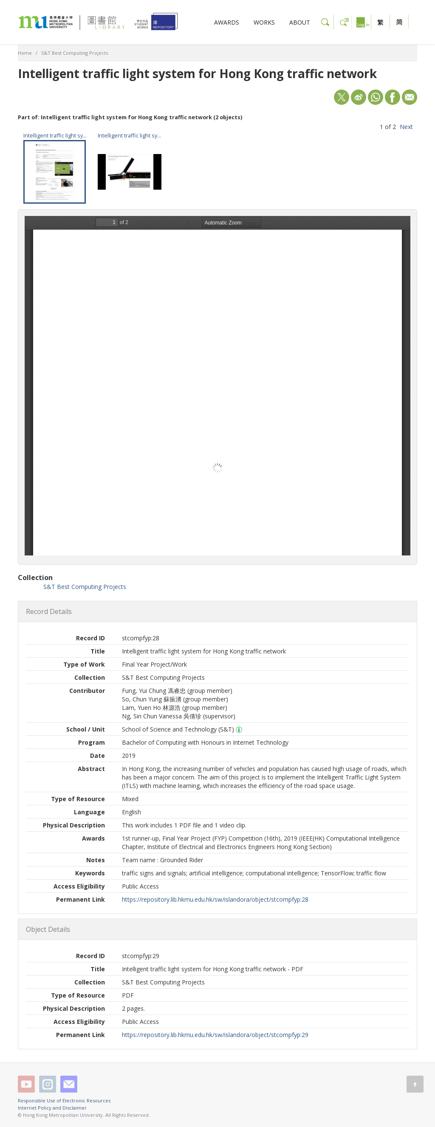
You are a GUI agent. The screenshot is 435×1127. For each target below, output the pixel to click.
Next (406, 127)
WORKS (264, 22)
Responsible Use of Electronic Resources (64, 1100)
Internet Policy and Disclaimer (52, 1108)
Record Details (49, 611)
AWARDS (226, 22)
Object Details (48, 929)
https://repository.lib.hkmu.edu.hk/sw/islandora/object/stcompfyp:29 (215, 1035)
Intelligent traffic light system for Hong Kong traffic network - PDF (55, 135)
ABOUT (299, 22)
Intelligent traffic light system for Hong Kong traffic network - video (129, 135)
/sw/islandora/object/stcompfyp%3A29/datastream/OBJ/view (217, 385)
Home (25, 53)
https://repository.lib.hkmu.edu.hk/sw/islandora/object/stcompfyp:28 (215, 899)
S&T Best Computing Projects (74, 53)
